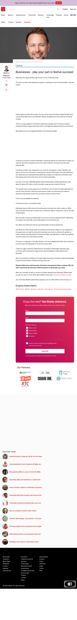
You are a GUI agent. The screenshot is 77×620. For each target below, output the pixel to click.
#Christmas (49, 289)
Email (26, 317)
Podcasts (59, 15)
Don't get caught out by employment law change (21, 526)
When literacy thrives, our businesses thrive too (21, 534)
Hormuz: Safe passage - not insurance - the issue (21, 518)
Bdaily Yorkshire (33, 333)
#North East (20, 289)
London (5, 566)
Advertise (27, 22)
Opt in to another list (30, 325)
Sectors (10, 15)
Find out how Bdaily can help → (63, 275)
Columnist (19, 65)
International (7, 570)
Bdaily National (33, 330)
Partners (18, 22)
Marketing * (32, 336)
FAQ (40, 570)
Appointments (20, 15)
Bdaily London (33, 328)
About (3, 22)
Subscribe (44, 351)
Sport (23, 580)
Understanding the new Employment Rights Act (21, 464)
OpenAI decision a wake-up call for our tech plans (22, 456)
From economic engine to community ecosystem (22, 487)
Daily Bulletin (43, 557)
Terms (41, 568)
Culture (23, 577)
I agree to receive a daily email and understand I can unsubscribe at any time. (43, 344)
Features (40, 15)
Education (24, 557)
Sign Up (58, 3)
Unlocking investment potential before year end (21, 503)
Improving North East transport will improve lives (22, 495)
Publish (65, 9)
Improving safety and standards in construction (21, 480)
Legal (41, 566)
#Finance (34, 289)
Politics (23, 575)
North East (6, 557)
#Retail (27, 289)
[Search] (58, 9)
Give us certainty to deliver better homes (19, 511)
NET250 (73, 15)
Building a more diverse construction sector (20, 542)
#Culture (41, 289)
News (3, 15)
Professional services (27, 570)
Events (66, 15)
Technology (25, 564)
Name (27, 310)
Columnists (32, 15)
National (5, 568)
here (70, 280)
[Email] (44, 320)
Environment (25, 573)
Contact (10, 22)
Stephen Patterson (6, 74)
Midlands (6, 564)
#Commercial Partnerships (62, 289)
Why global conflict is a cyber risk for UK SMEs (21, 472)
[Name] (44, 313)
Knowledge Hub (50, 16)
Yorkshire (6, 559)
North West (6, 561)
